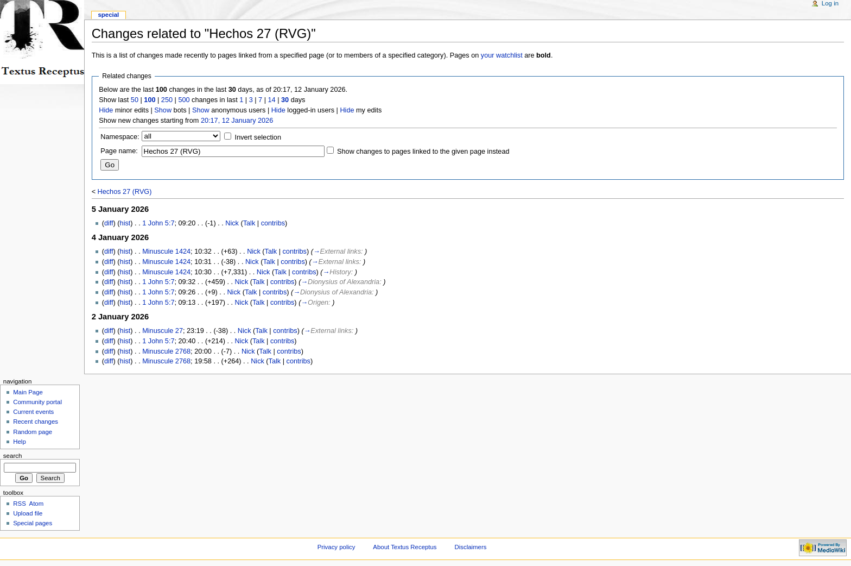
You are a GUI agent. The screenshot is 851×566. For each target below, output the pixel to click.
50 (134, 100)
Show (163, 110)
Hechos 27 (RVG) (125, 192)
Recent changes (35, 421)
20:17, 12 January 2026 (237, 120)
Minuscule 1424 (166, 251)
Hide (106, 110)
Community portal (37, 402)
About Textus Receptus (404, 547)
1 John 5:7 (158, 223)
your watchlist (502, 55)
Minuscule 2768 (166, 351)
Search (12, 455)
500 (183, 100)
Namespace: (119, 137)
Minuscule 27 (162, 331)
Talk (249, 223)
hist (125, 223)
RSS (19, 503)
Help (19, 441)
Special (108, 14)
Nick (232, 223)
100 (149, 100)
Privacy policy (336, 547)
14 (272, 100)
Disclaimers (470, 547)
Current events (33, 411)
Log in (830, 3)
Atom (36, 503)
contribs (273, 223)
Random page (32, 432)
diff (108, 223)
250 (167, 100)
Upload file (27, 513)
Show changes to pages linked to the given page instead (423, 151)
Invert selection (258, 137)
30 (285, 100)
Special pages (32, 523)
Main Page (28, 392)
